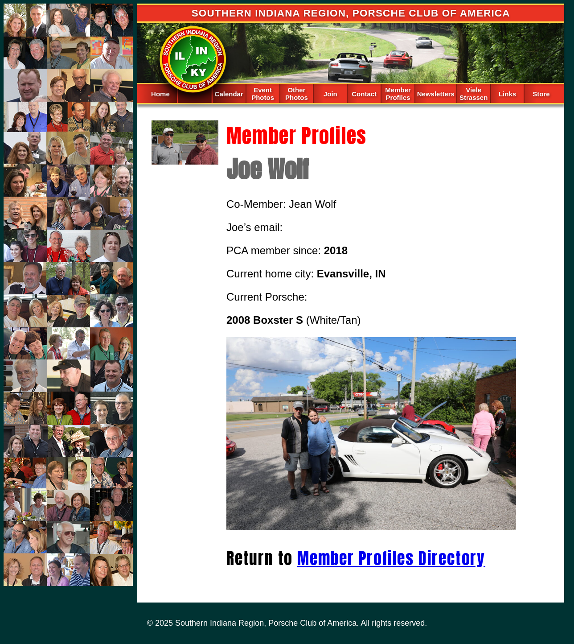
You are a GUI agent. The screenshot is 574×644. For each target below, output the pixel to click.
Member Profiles (398, 93)
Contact (364, 94)
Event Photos (262, 93)
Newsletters (436, 94)
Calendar (229, 94)
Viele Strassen (473, 93)
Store (541, 94)
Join (330, 94)
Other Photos (296, 93)
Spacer (194, 93)
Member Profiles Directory (391, 558)
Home (160, 94)
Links (507, 94)
